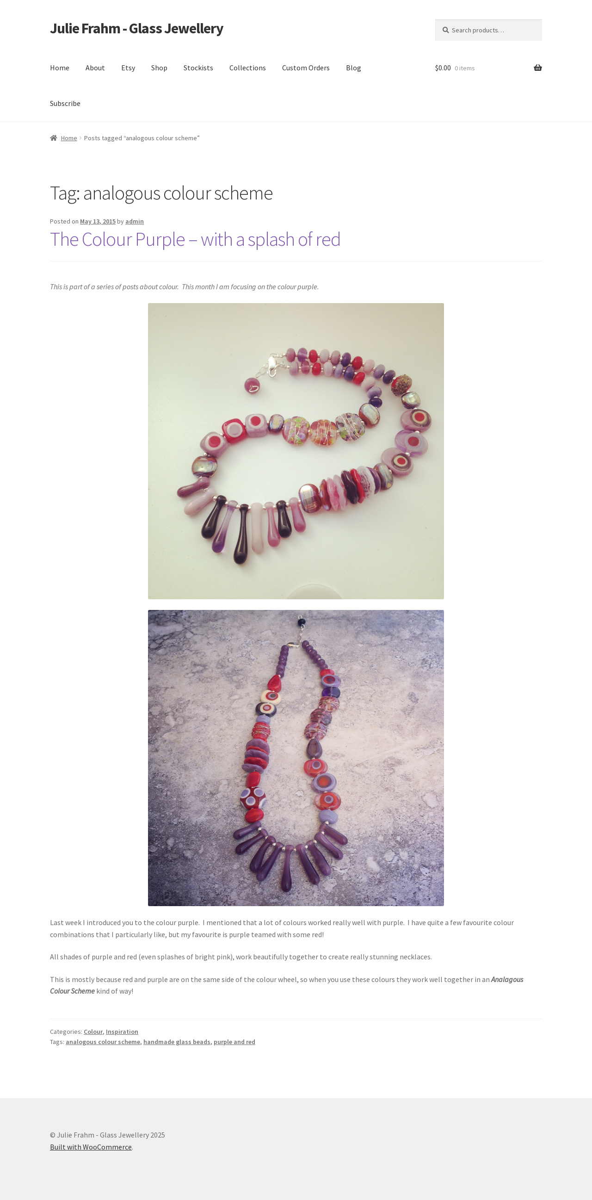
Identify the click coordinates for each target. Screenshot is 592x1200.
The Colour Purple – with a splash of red (195, 239)
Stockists (198, 67)
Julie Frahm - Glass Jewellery (136, 28)
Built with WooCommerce (91, 1146)
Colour (93, 1031)
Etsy (128, 67)
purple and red (234, 1042)
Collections (247, 67)
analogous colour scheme (103, 1042)
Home (59, 67)
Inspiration (122, 1031)
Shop (159, 67)
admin (134, 221)
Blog (353, 67)
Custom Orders (306, 67)
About (95, 67)
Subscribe (65, 103)
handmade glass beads (176, 1042)
